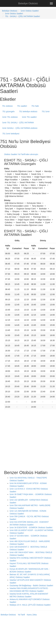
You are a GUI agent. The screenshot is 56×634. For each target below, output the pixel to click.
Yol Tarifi (21, 615)
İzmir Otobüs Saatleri (30, 11)
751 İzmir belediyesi (10, 133)
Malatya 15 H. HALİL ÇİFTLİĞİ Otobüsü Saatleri (30, 605)
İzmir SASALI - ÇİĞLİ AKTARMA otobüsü (19, 128)
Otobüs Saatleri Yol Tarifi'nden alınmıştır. (21, 154)
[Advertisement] (25, 47)
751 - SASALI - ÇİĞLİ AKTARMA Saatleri (22, 16)
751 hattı (35, 106)
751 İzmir (46, 111)
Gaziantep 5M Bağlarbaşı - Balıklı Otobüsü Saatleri (31, 585)
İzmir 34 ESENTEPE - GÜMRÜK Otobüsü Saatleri (31, 527)
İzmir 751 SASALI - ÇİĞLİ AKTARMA (18, 122)
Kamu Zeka (32, 615)
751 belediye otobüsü (28, 111)
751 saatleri (22, 106)
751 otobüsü (7, 106)
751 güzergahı (8, 111)
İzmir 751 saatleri (29, 117)
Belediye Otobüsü (28, 3)
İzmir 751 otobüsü (10, 117)
